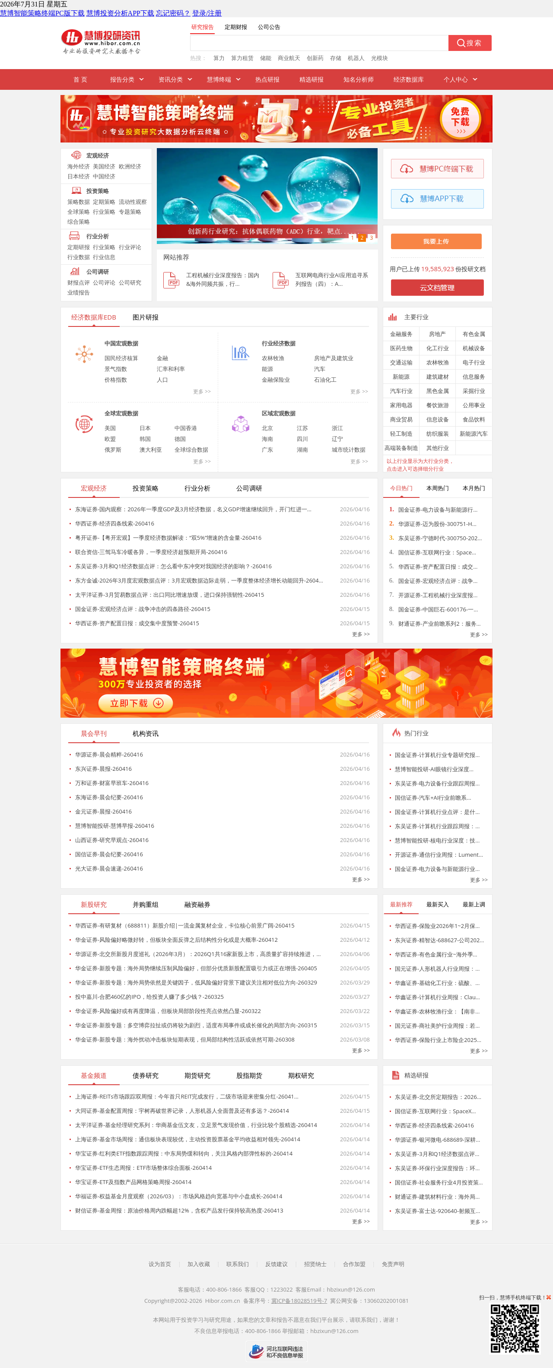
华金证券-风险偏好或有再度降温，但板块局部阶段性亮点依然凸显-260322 (168, 1011)
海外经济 (78, 166)
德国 (180, 439)
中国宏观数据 (121, 343)
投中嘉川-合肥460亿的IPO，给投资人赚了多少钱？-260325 (149, 997)
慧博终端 (219, 79)
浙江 (337, 428)
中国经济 (104, 176)
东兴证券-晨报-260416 (103, 769)
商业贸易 (401, 419)
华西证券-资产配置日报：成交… (433, 566)
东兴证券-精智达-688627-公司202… (439, 940)
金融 (162, 358)
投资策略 (97, 191)
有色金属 (474, 334)
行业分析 (97, 236)
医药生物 (401, 348)
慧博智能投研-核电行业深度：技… (437, 840)
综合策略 (78, 221)
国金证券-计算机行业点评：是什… (437, 812)
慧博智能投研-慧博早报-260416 (114, 826)
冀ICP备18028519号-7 (299, 1301)
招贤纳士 (315, 1264)
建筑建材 (437, 376)
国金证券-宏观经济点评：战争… (433, 581)
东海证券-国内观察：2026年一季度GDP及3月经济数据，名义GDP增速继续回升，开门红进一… (193, 509)
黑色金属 (437, 391)
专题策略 (130, 211)
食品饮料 (474, 419)
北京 (267, 428)
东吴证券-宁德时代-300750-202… (435, 538)
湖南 (302, 449)
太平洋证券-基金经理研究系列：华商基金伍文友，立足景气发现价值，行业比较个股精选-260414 (196, 1125)
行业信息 (104, 257)
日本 (145, 428)
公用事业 (474, 405)
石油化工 (325, 379)
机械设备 (474, 348)
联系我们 (237, 1264)
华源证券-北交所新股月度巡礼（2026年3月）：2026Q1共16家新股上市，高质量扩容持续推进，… (198, 954)
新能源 (401, 376)
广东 (267, 449)
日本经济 (78, 176)
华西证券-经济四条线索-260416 (114, 523)
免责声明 (393, 1264)
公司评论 (104, 282)
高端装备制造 (401, 448)
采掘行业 (474, 391)
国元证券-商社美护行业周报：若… (437, 1025)
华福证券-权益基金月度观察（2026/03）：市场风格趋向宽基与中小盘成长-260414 (178, 1196)
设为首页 (160, 1264)
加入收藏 (199, 1264)
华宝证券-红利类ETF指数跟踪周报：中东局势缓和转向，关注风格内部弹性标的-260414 (183, 1153)
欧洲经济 (130, 166)
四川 (302, 439)
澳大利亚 (151, 449)
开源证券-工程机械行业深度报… (433, 595)
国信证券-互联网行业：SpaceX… (435, 1111)
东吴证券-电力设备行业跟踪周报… (437, 783)
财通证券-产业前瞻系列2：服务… (435, 623)
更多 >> (202, 391)
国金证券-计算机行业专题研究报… (437, 755)
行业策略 (104, 211)
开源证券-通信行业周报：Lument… (439, 854)
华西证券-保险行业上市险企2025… (438, 1040)
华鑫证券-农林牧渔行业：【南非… (437, 1011)
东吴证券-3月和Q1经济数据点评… (437, 1154)
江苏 (302, 428)
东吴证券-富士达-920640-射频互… (437, 1211)
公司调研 (97, 272)
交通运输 (401, 362)
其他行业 (437, 448)
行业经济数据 (279, 343)
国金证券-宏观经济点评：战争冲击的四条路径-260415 (142, 609)
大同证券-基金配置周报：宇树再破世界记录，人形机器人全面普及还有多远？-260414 (182, 1111)
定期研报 (78, 247)
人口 (162, 379)
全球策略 (78, 211)
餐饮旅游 (437, 405)
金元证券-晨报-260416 (103, 811)
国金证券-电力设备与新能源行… (433, 509)
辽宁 (337, 439)
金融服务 (401, 334)
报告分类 (122, 79)
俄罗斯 (113, 449)
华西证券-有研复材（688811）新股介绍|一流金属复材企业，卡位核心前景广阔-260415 (185, 925)
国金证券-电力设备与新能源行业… (437, 869)
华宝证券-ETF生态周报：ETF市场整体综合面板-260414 (143, 1168)
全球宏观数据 (121, 413)
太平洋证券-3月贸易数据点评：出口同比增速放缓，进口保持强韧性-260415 (169, 594)
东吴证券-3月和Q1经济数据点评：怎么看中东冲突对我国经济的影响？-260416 (173, 566)
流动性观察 (133, 202)
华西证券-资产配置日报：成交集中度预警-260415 (137, 623)
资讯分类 (171, 79)
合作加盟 (354, 1264)
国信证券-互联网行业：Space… (432, 552)
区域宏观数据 (279, 413)
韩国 (145, 439)
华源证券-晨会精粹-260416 (109, 754)
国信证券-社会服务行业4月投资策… (439, 1182)
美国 (110, 428)
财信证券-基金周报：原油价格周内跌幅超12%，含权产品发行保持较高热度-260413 (179, 1210)
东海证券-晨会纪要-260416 (109, 797)
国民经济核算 (121, 358)
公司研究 (130, 282)
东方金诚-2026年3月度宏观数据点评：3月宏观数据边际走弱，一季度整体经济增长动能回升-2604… (199, 580)
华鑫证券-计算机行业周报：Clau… (437, 997)
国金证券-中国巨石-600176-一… (433, 609)
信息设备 (437, 419)
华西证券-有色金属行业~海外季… (436, 954)
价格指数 (116, 379)
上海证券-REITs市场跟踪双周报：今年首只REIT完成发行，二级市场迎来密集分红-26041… (187, 1096)
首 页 (80, 79)
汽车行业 (401, 391)
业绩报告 (78, 292)
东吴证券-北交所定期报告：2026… (438, 1097)
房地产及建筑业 (333, 358)
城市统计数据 (348, 449)
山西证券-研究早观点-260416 (112, 840)
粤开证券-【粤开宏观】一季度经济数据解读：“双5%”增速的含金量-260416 (168, 538)
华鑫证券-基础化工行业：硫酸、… (437, 983)
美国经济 (104, 166)
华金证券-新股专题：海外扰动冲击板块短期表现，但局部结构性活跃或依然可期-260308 (185, 1039)
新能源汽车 (474, 433)
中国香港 (186, 428)
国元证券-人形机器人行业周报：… (437, 968)
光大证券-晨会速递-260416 (109, 868)
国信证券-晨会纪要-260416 (109, 854)
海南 (267, 439)
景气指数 (116, 369)
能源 (267, 369)
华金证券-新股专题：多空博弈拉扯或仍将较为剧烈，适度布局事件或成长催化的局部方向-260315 (196, 1025)
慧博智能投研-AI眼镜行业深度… (434, 769)
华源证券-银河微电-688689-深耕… (437, 1139)
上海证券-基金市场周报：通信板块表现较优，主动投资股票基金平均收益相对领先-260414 (187, 1139)
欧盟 (110, 439)
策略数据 (78, 202)
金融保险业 (276, 379)
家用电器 (401, 405)
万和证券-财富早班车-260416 (112, 783)
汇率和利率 (171, 369)
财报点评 (78, 282)
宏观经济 (97, 155)
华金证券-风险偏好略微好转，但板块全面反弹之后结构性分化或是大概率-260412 (176, 940)
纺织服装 (437, 433)
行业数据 (78, 257)
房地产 (437, 334)
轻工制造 (401, 433)
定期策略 (104, 202)
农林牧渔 (273, 358)
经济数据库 (409, 79)
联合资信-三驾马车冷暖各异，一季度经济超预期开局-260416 (151, 552)
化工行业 (437, 348)
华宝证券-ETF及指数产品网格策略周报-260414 (133, 1182)
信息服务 (474, 376)
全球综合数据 (191, 449)
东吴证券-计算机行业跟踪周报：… (437, 826)
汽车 (319, 369)
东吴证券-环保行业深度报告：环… (437, 1168)
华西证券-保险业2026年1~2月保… (437, 926)
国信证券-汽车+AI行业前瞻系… (433, 797)
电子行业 (474, 362)
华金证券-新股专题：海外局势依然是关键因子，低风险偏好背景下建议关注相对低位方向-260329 (196, 982)
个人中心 (456, 79)
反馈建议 (276, 1264)
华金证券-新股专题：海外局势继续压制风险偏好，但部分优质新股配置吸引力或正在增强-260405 (196, 968)
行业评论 (130, 247)
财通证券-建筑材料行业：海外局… (437, 1196)
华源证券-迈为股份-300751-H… (433, 524)
